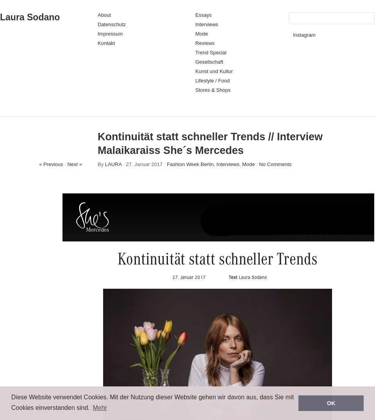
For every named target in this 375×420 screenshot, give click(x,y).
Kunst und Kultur (214, 71)
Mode (201, 34)
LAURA (113, 164)
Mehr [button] (100, 407)
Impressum (110, 34)
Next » (74, 164)
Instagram (304, 35)
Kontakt (106, 43)
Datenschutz (112, 24)
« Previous (51, 164)
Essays (203, 15)
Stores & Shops (212, 90)
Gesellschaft (209, 62)
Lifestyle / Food (212, 81)
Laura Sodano (30, 17)
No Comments (275, 164)
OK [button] (331, 403)
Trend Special (211, 52)
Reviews (204, 43)
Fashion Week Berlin (190, 164)
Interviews (206, 24)
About (104, 15)
